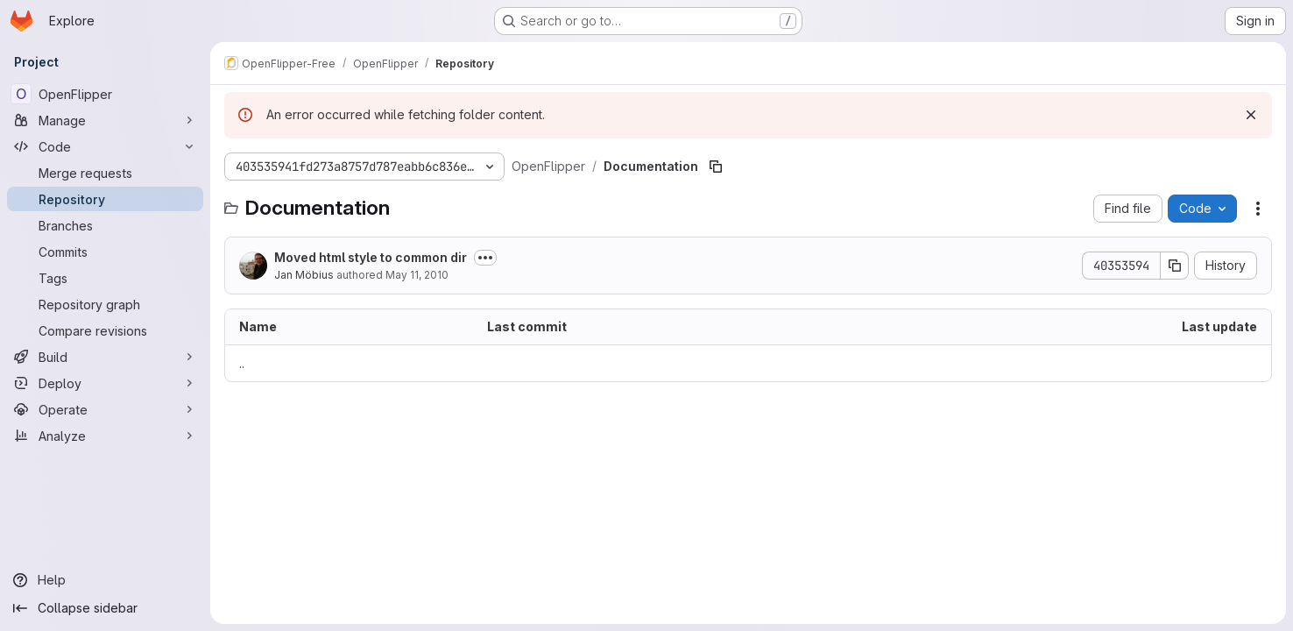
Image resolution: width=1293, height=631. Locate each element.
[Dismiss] (1250, 114)
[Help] (105, 580)
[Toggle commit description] (485, 258)
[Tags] (105, 278)
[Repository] (105, 199)
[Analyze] (105, 435)
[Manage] (105, 120)
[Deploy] (105, 383)
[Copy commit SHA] (1175, 266)
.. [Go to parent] (241, 363)
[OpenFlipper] (105, 94)
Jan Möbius (304, 274)
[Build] (105, 356)
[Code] (105, 146)
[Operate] (105, 409)
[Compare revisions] (105, 330)
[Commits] (105, 251)
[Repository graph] (105, 304)
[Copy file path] (716, 166)
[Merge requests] (105, 172)
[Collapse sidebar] (105, 608)
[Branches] (105, 225)
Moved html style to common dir (370, 257)
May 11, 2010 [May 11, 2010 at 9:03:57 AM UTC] (417, 274)
